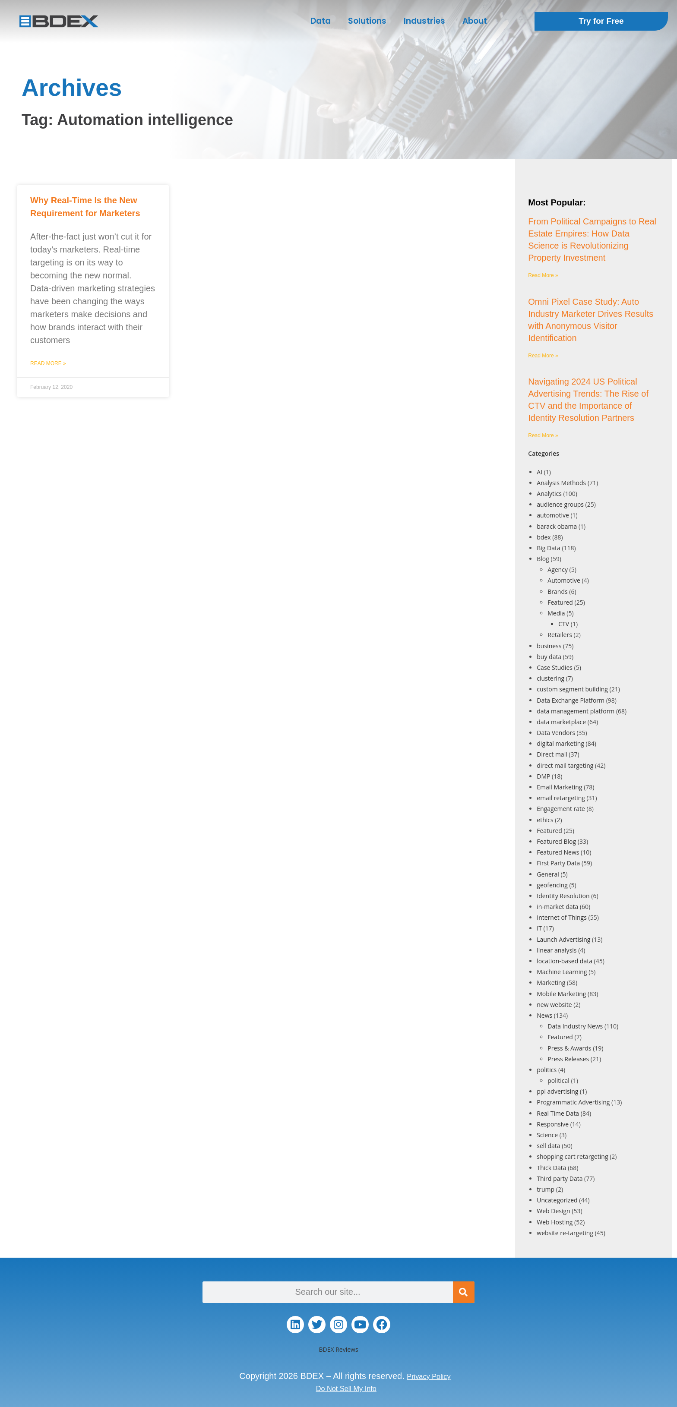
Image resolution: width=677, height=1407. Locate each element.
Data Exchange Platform (570, 700)
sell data (548, 1146)
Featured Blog (556, 841)
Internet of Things (562, 917)
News (544, 1015)
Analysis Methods (561, 483)
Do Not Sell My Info (346, 1388)
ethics (545, 820)
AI (539, 472)
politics (547, 1070)
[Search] (464, 1292)
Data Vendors (556, 733)
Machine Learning (562, 972)
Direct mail (552, 754)
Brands (557, 591)
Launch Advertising (563, 939)
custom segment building (572, 689)
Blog (543, 559)
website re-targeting (565, 1233)
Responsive (553, 1124)
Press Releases (568, 1059)
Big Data (548, 548)
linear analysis (556, 950)
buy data (549, 657)
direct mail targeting (565, 765)
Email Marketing (559, 787)
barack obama (557, 526)
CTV (563, 624)
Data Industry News (575, 1026)
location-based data (564, 961)
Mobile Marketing (561, 994)
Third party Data (559, 1178)
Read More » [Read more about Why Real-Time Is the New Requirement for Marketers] (48, 363)
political (558, 1080)
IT (539, 928)
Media (556, 613)
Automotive (563, 580)
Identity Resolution (563, 896)
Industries (424, 21)
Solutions (367, 21)
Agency (557, 569)
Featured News (558, 852)
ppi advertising (557, 1091)
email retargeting (561, 798)
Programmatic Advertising (573, 1102)
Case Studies (555, 667)
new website (554, 1004)
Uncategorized (557, 1200)
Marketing (551, 982)
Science (547, 1135)
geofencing (552, 885)
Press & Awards (569, 1048)
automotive (553, 515)
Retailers (559, 635)
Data (320, 21)
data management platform (575, 711)
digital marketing (560, 743)
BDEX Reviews (338, 1349)
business (549, 646)
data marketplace (561, 722)
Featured (560, 602)
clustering (550, 678)
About (474, 21)
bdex (543, 537)
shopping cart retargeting (572, 1156)
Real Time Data (558, 1113)
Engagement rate (561, 808)
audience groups (560, 504)
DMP (543, 776)
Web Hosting (555, 1222)
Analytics (549, 493)
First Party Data (558, 863)
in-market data (557, 906)
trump (545, 1189)
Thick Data (551, 1168)
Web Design (553, 1211)
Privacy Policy (429, 1376)
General (548, 874)
